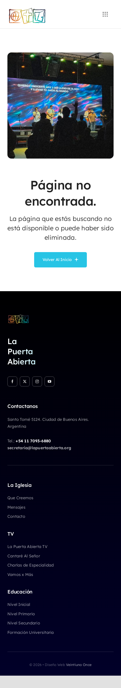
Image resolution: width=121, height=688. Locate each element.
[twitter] (25, 381)
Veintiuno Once (79, 665)
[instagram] (37, 381)
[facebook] (12, 381)
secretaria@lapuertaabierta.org (39, 447)
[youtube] (49, 381)
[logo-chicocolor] (18, 315)
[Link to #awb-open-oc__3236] (105, 14)
